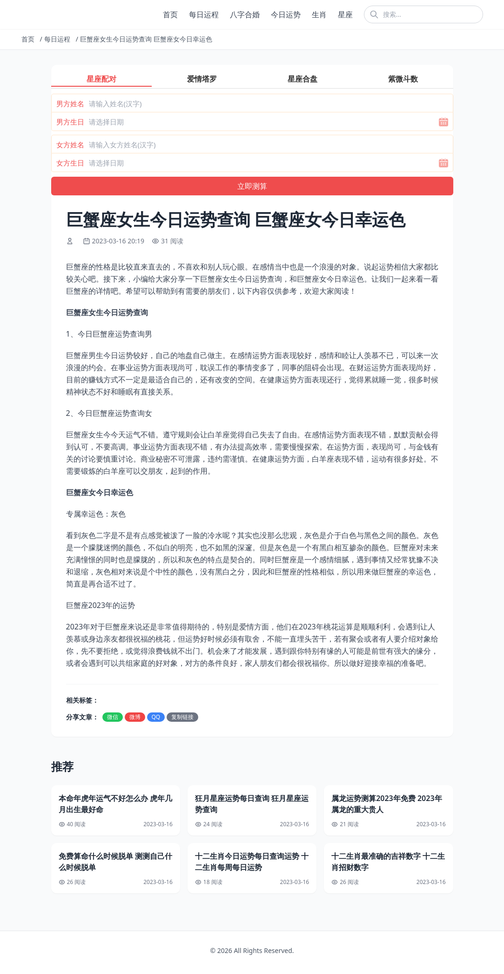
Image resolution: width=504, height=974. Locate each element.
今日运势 (286, 14)
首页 (170, 14)
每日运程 (204, 14)
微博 (135, 717)
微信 (112, 717)
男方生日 (70, 121)
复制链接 (182, 717)
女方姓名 (70, 144)
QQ (156, 717)
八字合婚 (245, 14)
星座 (345, 14)
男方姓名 (70, 103)
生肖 (319, 14)
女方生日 (70, 162)
